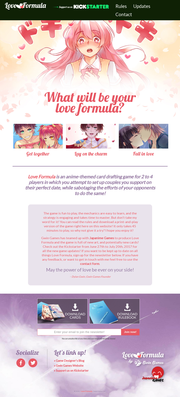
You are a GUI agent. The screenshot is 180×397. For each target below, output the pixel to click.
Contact (123, 14)
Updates (141, 6)
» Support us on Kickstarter (71, 370)
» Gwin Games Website (68, 365)
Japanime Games (101, 238)
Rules (121, 6)
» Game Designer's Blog (69, 360)
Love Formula (86, 391)
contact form (89, 264)
